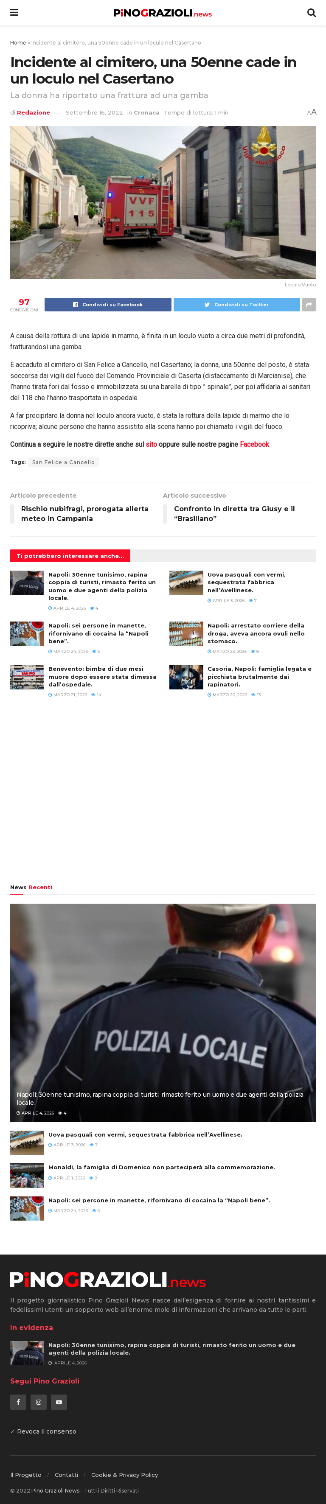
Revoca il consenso (46, 1431)
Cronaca (147, 112)
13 (256, 694)
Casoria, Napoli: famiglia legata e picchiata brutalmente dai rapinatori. (260, 676)
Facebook (254, 444)
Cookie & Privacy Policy (124, 1474)
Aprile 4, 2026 (67, 608)
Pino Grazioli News (55, 1490)
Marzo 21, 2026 (67, 694)
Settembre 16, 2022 (94, 112)
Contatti (66, 1474)
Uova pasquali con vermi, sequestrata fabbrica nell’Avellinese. (247, 582)
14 (96, 694)
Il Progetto (26, 1474)
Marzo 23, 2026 (227, 651)
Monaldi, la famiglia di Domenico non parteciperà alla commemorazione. (161, 1167)
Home (18, 42)
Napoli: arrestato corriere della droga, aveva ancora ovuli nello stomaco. (256, 633)
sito (151, 444)
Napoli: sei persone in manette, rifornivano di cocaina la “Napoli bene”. (98, 633)
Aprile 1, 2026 (66, 1178)
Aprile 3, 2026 (226, 600)
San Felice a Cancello (63, 462)
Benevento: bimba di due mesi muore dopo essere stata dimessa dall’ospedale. (102, 676)
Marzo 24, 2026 (68, 651)
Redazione (33, 112)
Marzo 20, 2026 (227, 694)
